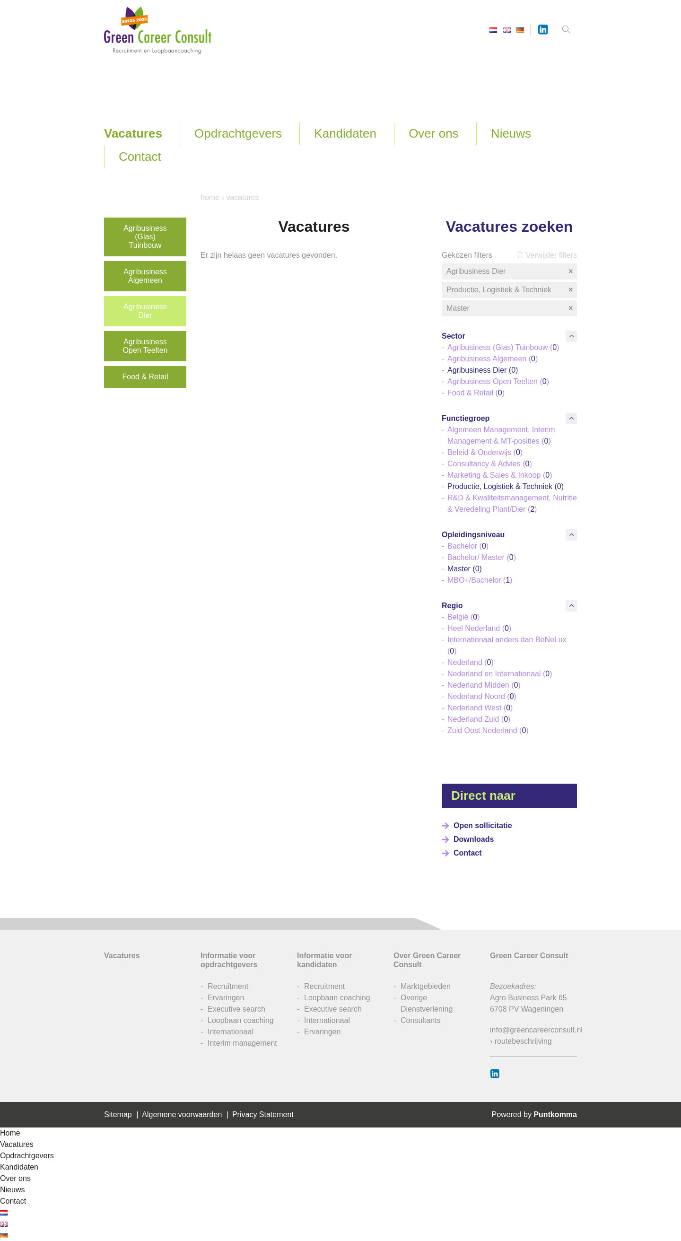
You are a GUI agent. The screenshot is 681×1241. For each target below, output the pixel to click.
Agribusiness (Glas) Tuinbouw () (503, 347)
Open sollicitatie (483, 826)
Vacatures (133, 133)
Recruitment (228, 986)
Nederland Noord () (481, 696)
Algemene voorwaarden (182, 1114)
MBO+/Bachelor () (479, 580)
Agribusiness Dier (145, 311)
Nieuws (511, 133)
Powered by (534, 1114)
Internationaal (230, 1032)
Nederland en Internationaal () (499, 674)
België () (463, 617)
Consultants (421, 1020)
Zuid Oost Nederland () (488, 730)
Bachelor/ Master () (481, 557)
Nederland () (470, 662)
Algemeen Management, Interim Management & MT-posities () (501, 435)
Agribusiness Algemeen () (492, 359)
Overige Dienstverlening (427, 1003)
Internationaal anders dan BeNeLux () (507, 645)
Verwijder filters (547, 255)
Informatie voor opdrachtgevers (229, 960)
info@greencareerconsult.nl (536, 1030)
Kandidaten (345, 133)
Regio (452, 606)
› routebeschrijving (521, 1041)
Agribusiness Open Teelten (145, 346)
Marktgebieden (426, 986)
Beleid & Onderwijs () (485, 452)
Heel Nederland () (479, 628)
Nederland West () (480, 708)
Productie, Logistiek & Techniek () (505, 486)
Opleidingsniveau (473, 535)
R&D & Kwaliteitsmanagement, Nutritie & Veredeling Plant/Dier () (512, 503)
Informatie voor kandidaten (324, 960)
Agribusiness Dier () (482, 370)
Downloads (474, 839)
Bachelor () (468, 546)
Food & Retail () (476, 393)
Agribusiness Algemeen (145, 276)
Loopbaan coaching (241, 1020)
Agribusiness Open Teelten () (498, 381)
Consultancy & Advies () (489, 464)
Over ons (434, 133)
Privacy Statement (263, 1114)
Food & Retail (145, 377)
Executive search (236, 1009)
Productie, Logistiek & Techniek (510, 290)
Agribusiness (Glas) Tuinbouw (145, 236)
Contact (140, 156)
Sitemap (118, 1114)
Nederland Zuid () (478, 719)
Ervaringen (226, 998)
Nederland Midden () (484, 685)
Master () (464, 569)
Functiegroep (465, 418)
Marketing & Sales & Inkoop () (499, 475)
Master (510, 308)
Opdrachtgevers (238, 133)
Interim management (242, 1043)
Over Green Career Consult (427, 960)
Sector (453, 336)
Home (210, 197)
